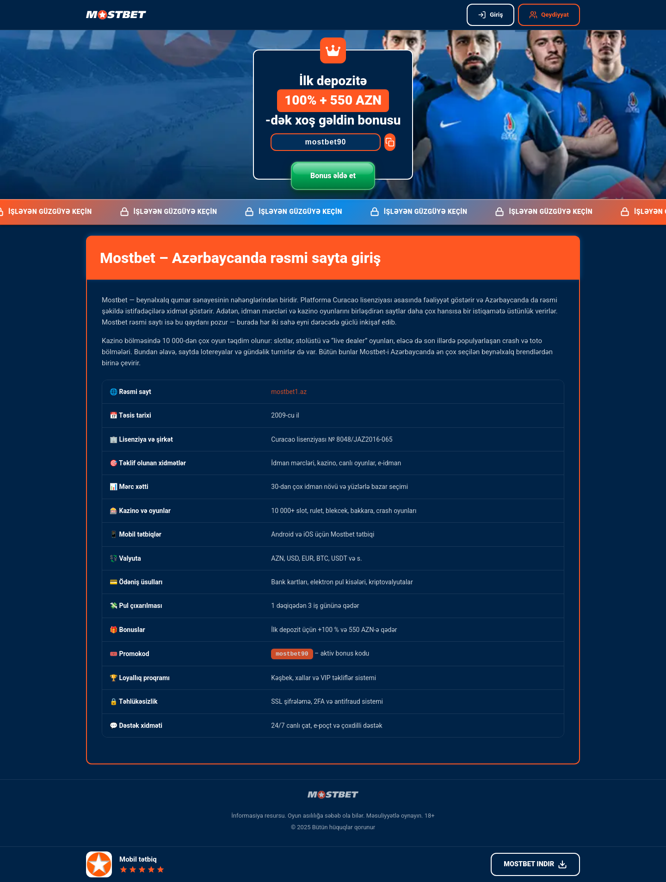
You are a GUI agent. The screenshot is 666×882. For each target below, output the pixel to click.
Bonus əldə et (333, 175)
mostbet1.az (289, 391)
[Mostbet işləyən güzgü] (116, 14)
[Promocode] (326, 142)
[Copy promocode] (389, 142)
